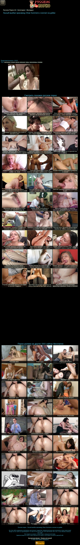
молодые (7, 62)
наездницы (33, 62)
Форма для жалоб (46, 538)
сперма (39, 62)
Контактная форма (34, 538)
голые (13, 62)
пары (27, 62)
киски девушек (20, 62)
